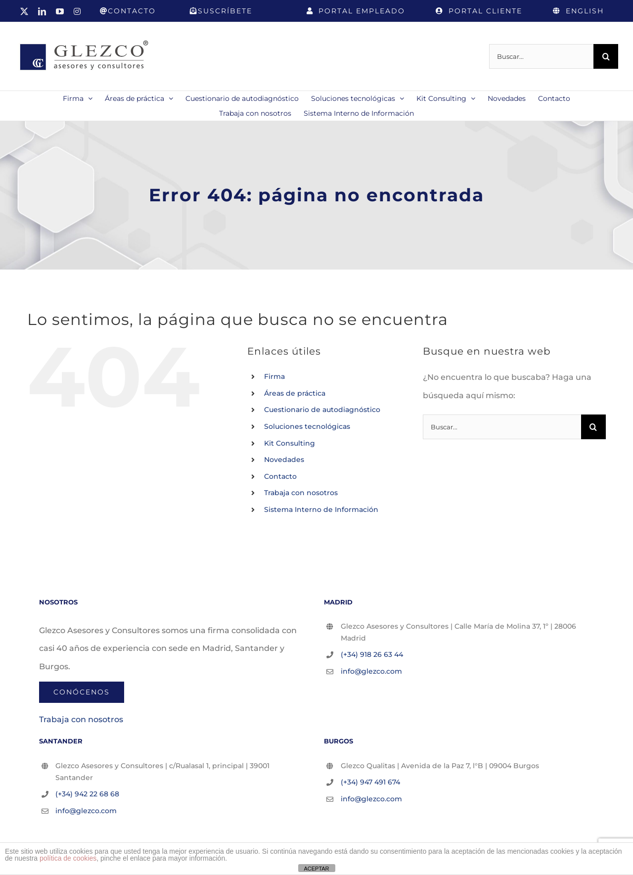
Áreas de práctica (294, 393)
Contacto (280, 476)
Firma (274, 376)
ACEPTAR (316, 869)
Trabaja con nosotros (301, 492)
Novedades (284, 459)
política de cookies (68, 858)
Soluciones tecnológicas (307, 426)
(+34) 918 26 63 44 (372, 654)
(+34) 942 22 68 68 (87, 793)
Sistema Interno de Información (321, 509)
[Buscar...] (541, 56)
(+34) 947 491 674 (370, 782)
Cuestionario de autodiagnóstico (322, 409)
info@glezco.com (371, 671)
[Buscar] (605, 56)
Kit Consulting (289, 443)
